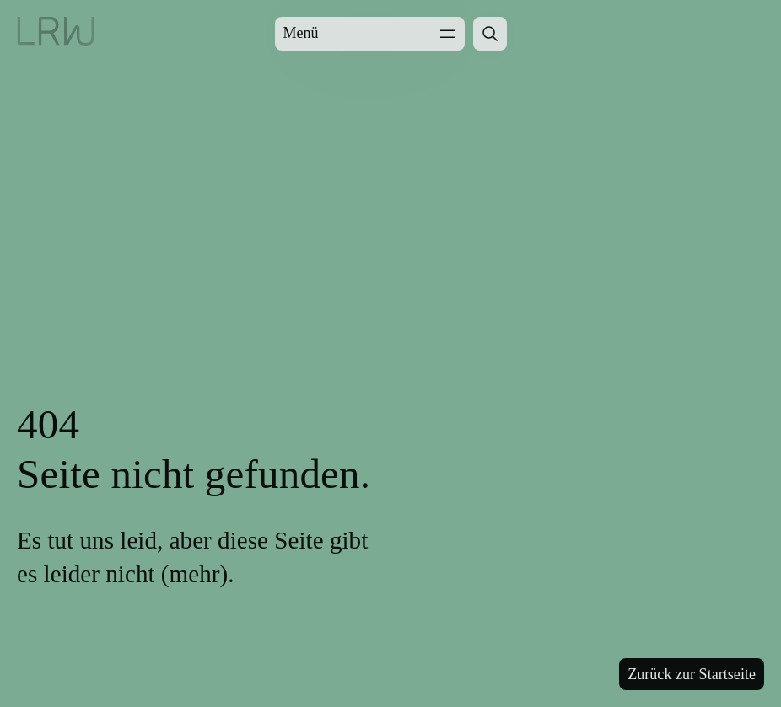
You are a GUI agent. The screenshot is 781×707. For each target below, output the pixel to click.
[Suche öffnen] (490, 34)
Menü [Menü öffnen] (369, 33)
